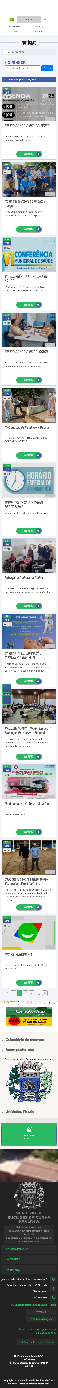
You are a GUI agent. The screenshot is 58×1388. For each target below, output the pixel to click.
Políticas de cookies (45, 1332)
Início (7, 51)
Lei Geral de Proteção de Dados (37, 1342)
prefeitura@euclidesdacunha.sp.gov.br (29, 1305)
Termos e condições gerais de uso (38, 1329)
